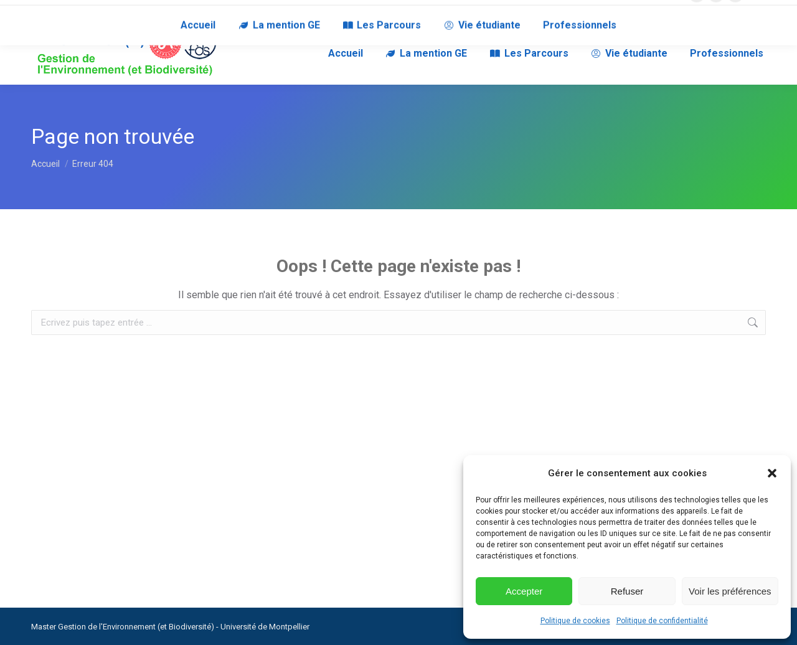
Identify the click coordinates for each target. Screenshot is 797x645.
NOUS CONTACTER (66, 11)
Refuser (627, 591)
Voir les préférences (730, 591)
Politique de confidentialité (662, 620)
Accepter (524, 591)
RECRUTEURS (139, 11)
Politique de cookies (575, 620)
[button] (772, 473)
